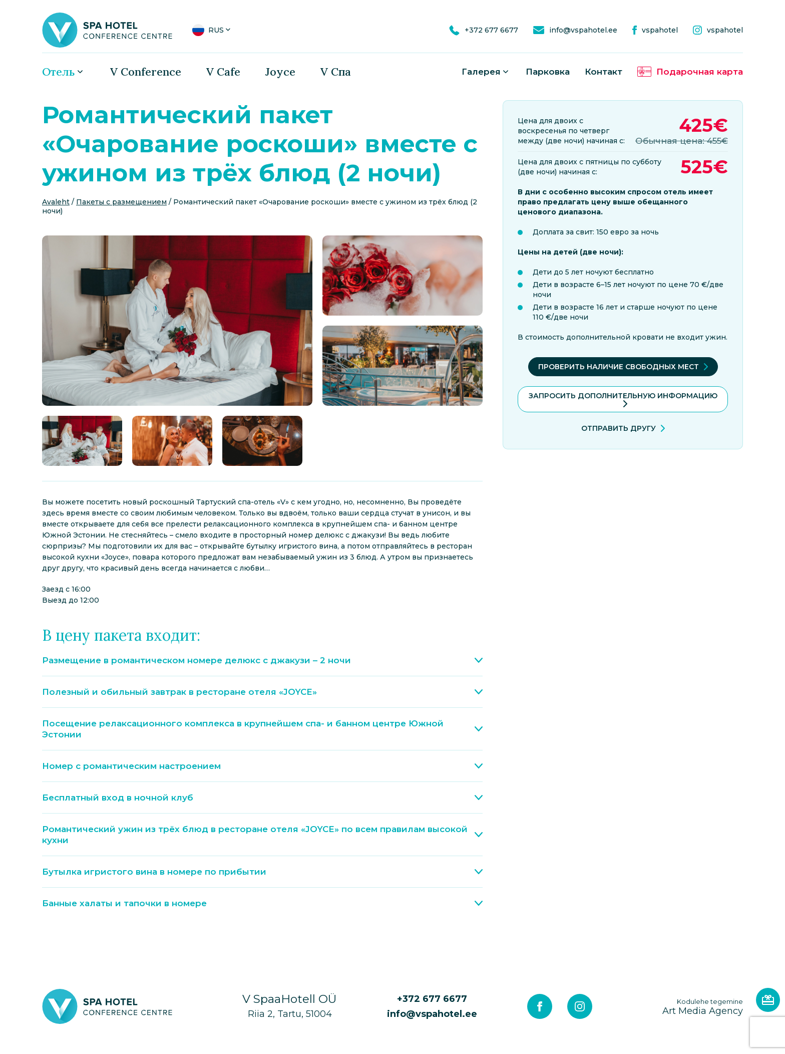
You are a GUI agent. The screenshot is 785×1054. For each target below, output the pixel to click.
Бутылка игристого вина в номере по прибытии (262, 872)
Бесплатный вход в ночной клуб (262, 798)
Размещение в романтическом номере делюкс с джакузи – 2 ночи (262, 660)
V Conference (145, 72)
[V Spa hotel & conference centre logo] (107, 29)
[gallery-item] (177, 320)
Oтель (58, 72)
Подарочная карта (699, 72)
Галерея (481, 72)
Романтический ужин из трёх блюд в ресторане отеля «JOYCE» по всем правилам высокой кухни (262, 834)
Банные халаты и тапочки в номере (262, 903)
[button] (212, 30)
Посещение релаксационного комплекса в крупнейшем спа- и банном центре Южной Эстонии (262, 728)
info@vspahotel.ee (432, 1013)
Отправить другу (618, 428)
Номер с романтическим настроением (262, 766)
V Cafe (223, 72)
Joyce (280, 72)
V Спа (335, 72)
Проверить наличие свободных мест (618, 366)
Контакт (603, 72)
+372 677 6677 (432, 998)
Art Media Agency (702, 1006)
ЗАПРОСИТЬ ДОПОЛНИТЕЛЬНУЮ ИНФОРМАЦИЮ (623, 395)
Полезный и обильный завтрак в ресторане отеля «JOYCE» (262, 692)
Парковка (548, 72)
